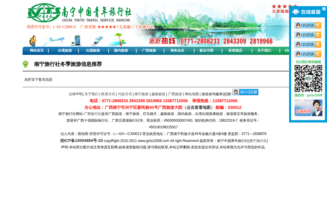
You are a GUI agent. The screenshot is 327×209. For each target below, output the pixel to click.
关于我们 (264, 50)
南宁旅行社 (258, 141)
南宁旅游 (141, 94)
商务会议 (177, 50)
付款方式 (125, 94)
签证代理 (206, 50)
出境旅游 (65, 50)
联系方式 (108, 94)
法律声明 (75, 94)
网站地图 (192, 94)
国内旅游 (121, 50)
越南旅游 (158, 94)
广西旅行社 (92, 114)
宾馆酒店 (235, 50)
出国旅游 (93, 50)
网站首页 (37, 50)
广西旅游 (149, 50)
